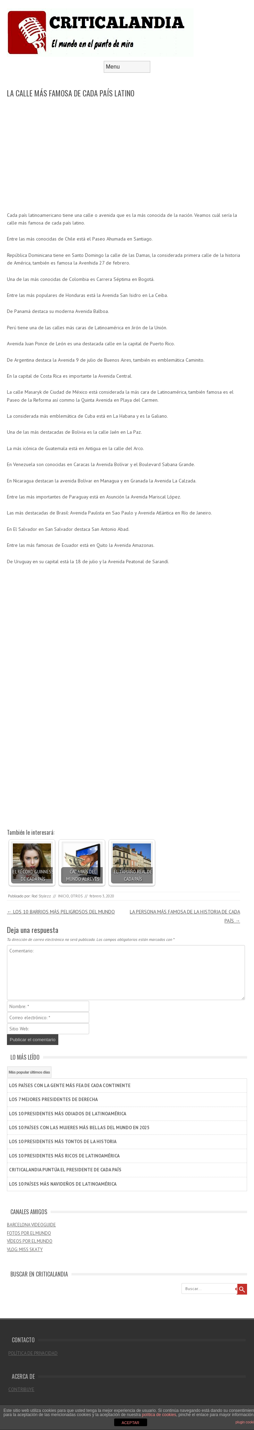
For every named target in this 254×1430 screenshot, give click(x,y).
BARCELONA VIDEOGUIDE (31, 1225)
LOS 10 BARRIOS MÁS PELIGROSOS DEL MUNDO (61, 912)
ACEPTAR (130, 1423)
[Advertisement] (123, 155)
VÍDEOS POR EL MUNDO (29, 1241)
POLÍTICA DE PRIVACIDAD (33, 1353)
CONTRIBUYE (21, 1389)
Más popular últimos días (29, 1072)
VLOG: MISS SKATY (25, 1249)
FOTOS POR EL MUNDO (29, 1233)
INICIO (63, 896)
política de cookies (159, 1414)
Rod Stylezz (41, 896)
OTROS (76, 896)
